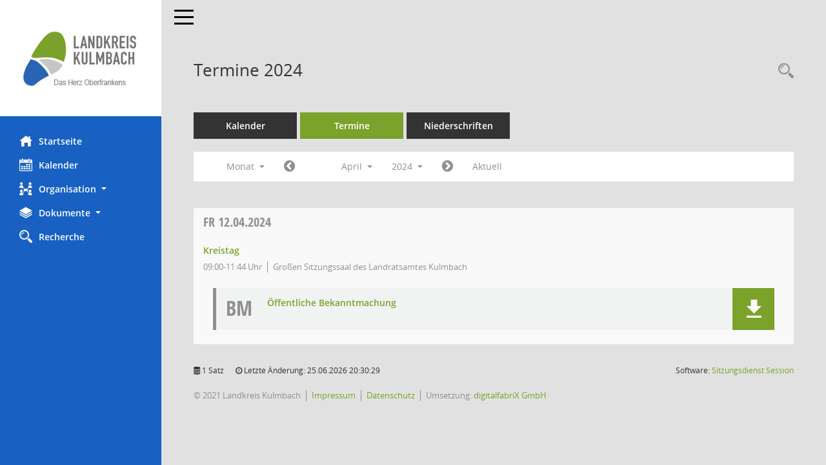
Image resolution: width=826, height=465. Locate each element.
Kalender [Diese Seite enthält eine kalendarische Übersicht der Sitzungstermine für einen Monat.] (48, 164)
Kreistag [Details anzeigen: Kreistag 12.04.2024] (221, 250)
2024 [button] (407, 166)
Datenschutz (391, 395)
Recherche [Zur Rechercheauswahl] (52, 236)
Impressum (334, 395)
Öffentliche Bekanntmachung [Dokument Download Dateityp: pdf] (331, 303)
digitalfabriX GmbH (510, 395)
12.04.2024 (237, 222)
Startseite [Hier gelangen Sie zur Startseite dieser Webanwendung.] (50, 140)
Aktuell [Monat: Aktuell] (487, 166)
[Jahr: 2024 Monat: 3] (289, 166)
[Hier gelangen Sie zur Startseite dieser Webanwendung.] (80, 58)
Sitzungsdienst (753, 370)
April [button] (356, 166)
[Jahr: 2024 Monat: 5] (447, 166)
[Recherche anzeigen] (783, 71)
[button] (80, 189)
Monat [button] (246, 166)
